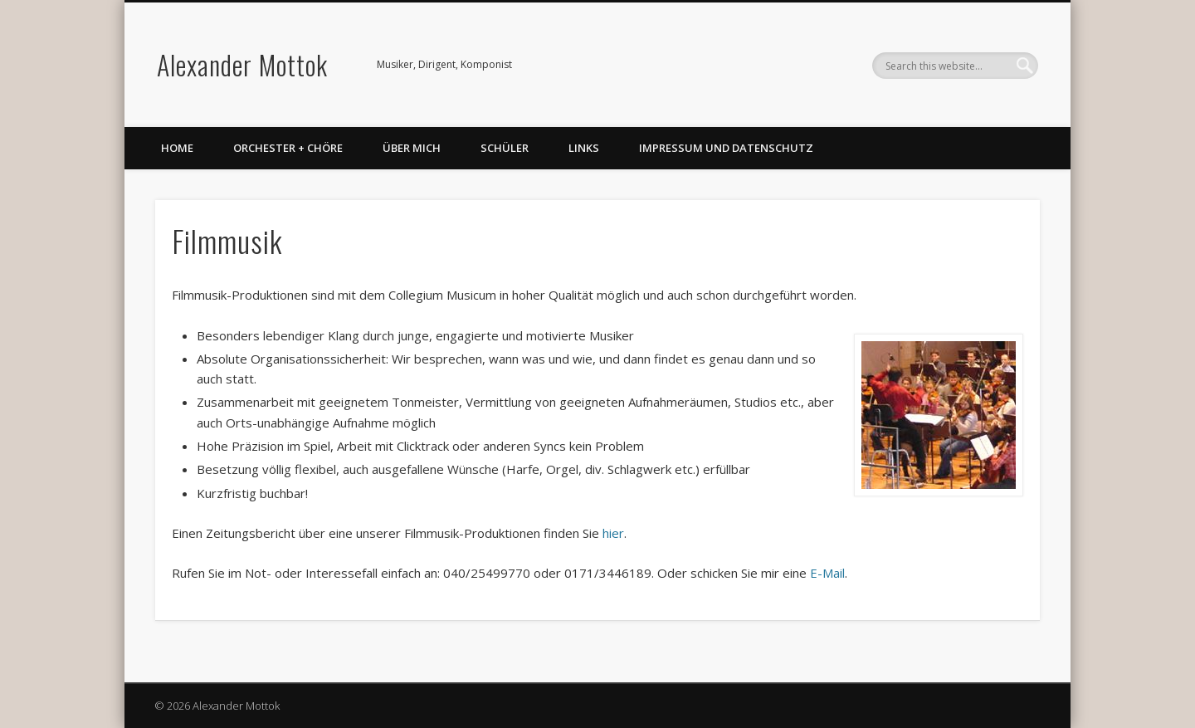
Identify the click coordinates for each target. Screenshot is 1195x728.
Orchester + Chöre (288, 147)
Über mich (412, 147)
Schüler (504, 147)
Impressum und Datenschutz (726, 147)
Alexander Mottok (242, 64)
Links (583, 147)
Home (177, 147)
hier (613, 533)
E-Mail (827, 572)
